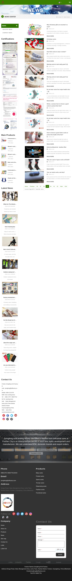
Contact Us (4, 542)
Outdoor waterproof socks (9, 272)
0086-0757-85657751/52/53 (9, 473)
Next (61, 179)
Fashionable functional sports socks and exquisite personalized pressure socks (12, 170)
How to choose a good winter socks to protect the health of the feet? (53, 127)
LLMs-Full (4, 548)
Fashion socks (40, 489)
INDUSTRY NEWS (7, 29)
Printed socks (40, 476)
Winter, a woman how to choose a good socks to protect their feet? (55, 100)
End (66, 179)
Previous (32, 179)
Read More (27, 34)
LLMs (2, 545)
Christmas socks (44, 37)
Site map (3, 538)
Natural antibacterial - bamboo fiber (49, 140)
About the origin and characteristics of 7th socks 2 (9, 342)
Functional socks (41, 493)
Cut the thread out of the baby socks (9, 320)
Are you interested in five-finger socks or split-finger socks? (9, 365)
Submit (60, 554)
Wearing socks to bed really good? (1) (50, 74)
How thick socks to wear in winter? (49, 49)
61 (54, 179)
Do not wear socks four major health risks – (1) (52, 113)
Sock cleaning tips (10, 226)
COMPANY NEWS (7, 32)
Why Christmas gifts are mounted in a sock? (51, 24)
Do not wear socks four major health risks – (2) (52, 86)
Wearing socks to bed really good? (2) (50, 62)
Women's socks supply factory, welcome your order (12, 154)
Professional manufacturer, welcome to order (12, 138)
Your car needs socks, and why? (48, 165)
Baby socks (39, 473)
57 (40, 179)
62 (57, 179)
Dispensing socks (41, 486)
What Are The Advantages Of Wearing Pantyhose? (9, 204)
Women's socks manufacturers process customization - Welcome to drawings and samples (12, 146)
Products (3, 532)
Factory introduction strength (9, 297)
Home (58, 17)
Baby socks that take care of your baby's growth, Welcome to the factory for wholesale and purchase (12, 162)
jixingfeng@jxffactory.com (8, 480)
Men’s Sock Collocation (9, 249)
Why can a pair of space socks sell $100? (50, 153)
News (2, 535)
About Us (3, 528)
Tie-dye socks (40, 483)
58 (44, 179)
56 (37, 179)
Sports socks (40, 479)
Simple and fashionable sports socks (12, 178)
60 (50, 179)
